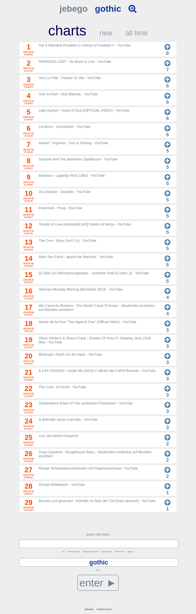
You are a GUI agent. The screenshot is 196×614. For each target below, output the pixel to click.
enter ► (98, 583)
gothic (108, 9)
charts (67, 30)
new (106, 33)
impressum (104, 609)
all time (137, 33)
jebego (73, 9)
